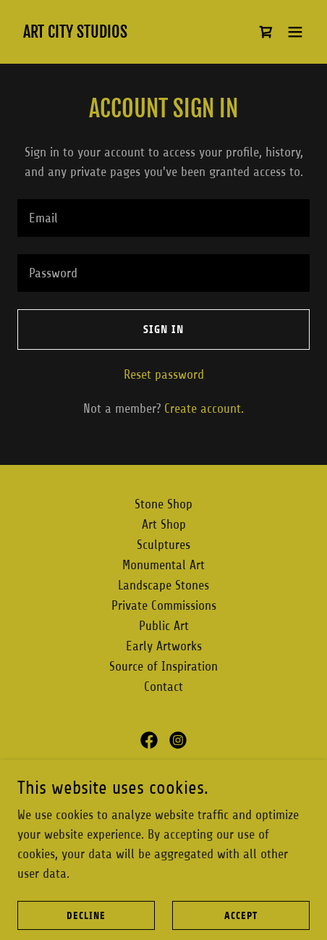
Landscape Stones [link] (163, 585)
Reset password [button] (164, 374)
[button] (295, 31)
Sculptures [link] (163, 544)
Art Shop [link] (164, 524)
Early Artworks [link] (164, 646)
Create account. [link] (204, 408)
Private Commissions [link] (163, 605)
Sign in (163, 329)
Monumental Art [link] (163, 565)
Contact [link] (163, 686)
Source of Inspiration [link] (163, 666)
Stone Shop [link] (163, 504)
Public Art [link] (164, 625)
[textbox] (163, 218)
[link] (75, 33)
